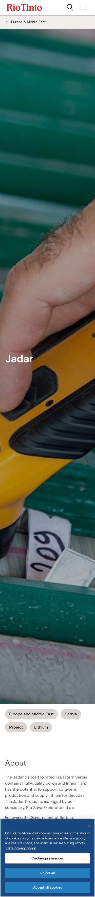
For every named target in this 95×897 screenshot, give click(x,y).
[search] (70, 8)
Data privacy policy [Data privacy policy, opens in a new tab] (21, 848)
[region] (47, 858)
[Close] (88, 825)
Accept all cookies (47, 887)
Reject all (47, 873)
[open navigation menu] (84, 8)
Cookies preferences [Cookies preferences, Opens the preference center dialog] (47, 858)
